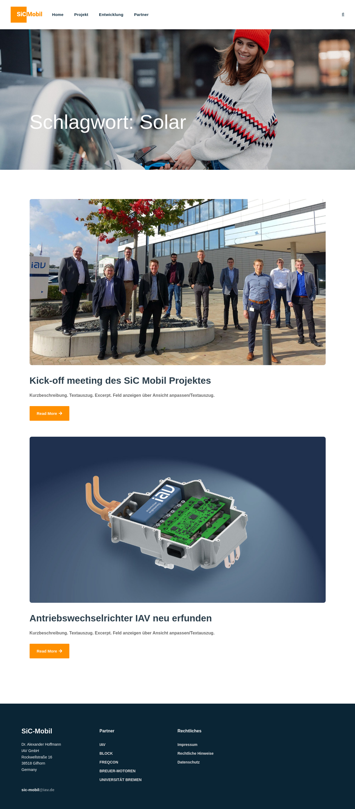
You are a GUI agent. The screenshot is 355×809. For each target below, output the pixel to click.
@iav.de (38, 789)
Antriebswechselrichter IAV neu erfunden (121, 618)
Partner (141, 14)
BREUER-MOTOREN (117, 771)
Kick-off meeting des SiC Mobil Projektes (120, 380)
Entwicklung (111, 14)
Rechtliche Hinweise (196, 753)
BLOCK (106, 753)
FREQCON (108, 762)
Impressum (188, 744)
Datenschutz (189, 762)
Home (57, 14)
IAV (102, 744)
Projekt (81, 14)
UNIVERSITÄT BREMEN (120, 780)
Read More (49, 413)
